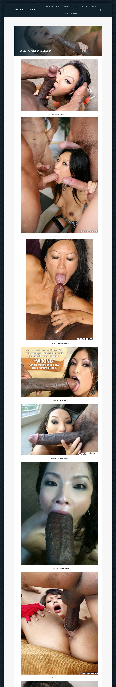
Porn (94, 6)
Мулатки (68, 14)
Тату (70, 6)
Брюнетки (42, 6)
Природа (86, 6)
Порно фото (61, 6)
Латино (77, 6)
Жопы (51, 6)
